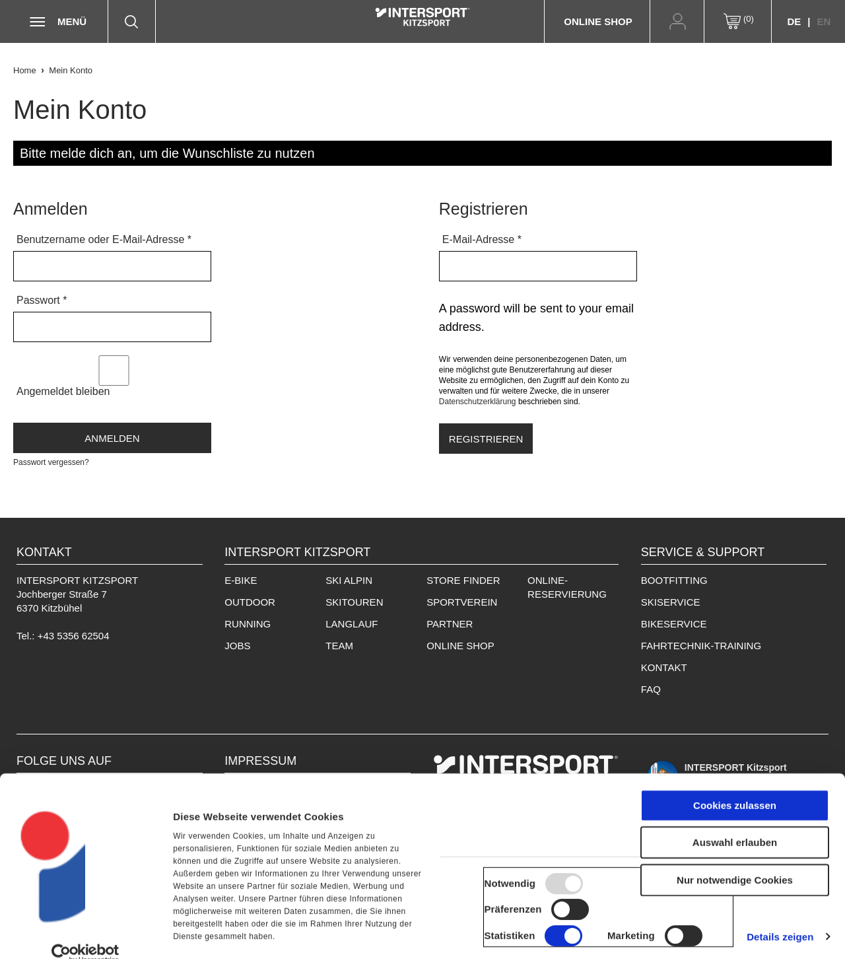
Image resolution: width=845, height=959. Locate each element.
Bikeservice (674, 623)
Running (247, 623)
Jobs (237, 645)
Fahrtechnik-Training (701, 645)
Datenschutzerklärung (477, 401)
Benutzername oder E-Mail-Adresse (104, 239)
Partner (449, 623)
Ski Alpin (348, 580)
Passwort (42, 300)
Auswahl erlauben (735, 838)
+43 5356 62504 (74, 635)
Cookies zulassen (734, 800)
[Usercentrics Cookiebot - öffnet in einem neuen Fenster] (85, 949)
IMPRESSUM (260, 760)
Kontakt (664, 667)
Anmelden (111, 438)
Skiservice (670, 602)
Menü (71, 21)
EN (823, 21)
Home (24, 70)
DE (794, 21)
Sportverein (461, 602)
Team (339, 645)
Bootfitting (674, 580)
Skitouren (354, 602)
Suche (137, 21)
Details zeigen (780, 932)
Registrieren (486, 438)
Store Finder (463, 580)
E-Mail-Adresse (482, 239)
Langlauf (351, 623)
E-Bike (240, 580)
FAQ (651, 689)
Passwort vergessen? (51, 462)
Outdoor (249, 602)
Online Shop (598, 21)
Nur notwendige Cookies (735, 875)
